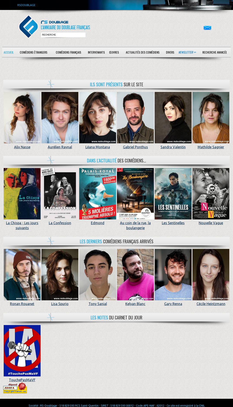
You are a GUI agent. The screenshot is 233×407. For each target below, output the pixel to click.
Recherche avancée (214, 52)
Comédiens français (68, 52)
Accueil (9, 52)
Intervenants (96, 52)
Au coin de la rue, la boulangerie (135, 223)
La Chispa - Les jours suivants (22, 223)
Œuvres (114, 52)
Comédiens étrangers (33, 52)
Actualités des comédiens (142, 52)
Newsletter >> (187, 52)
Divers (170, 52)
